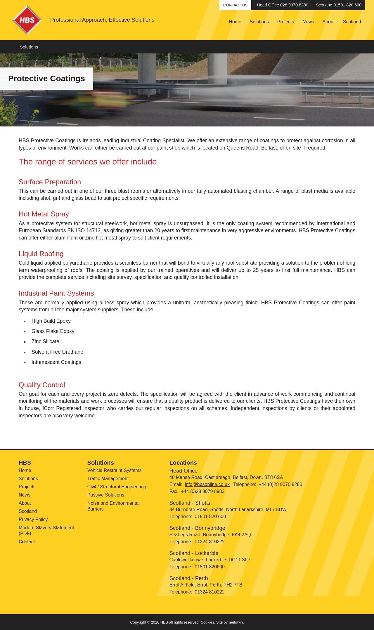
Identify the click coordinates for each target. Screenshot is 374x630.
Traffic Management (108, 478)
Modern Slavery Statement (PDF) (46, 530)
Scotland (352, 21)
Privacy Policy (33, 519)
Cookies (207, 622)
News (308, 21)
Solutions (259, 21)
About (328, 21)
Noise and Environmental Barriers (113, 506)
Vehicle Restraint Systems (114, 470)
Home (235, 21)
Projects (285, 21)
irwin (236, 622)
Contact (27, 541)
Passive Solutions (105, 494)
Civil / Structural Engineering (116, 486)
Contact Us (235, 5)
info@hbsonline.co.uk (207, 484)
